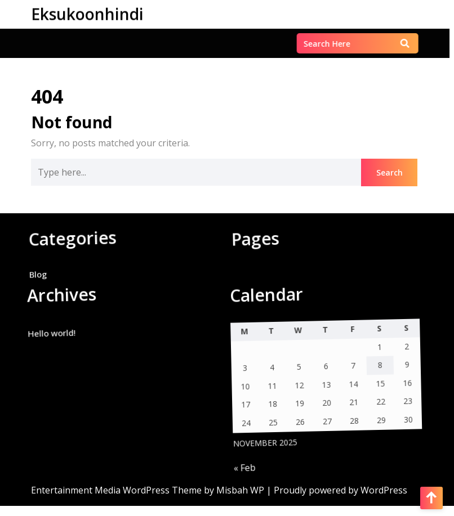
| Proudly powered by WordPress (336, 490)
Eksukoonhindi (87, 13)
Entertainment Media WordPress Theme (117, 490)
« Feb (244, 472)
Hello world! (43, 337)
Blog (33, 279)
